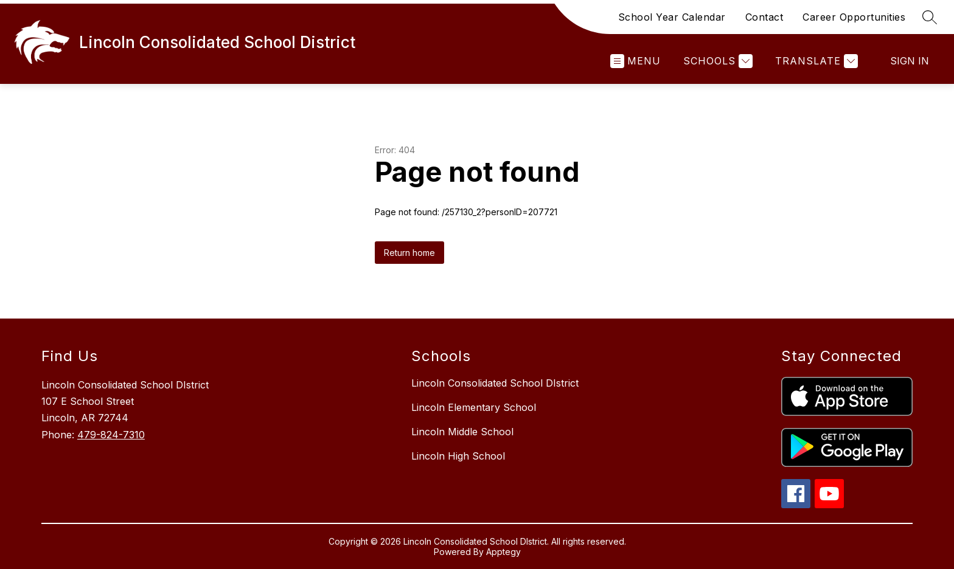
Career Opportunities (854, 17)
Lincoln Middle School (462, 432)
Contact (764, 17)
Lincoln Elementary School (473, 407)
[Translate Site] (815, 61)
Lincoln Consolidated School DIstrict (495, 383)
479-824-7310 (111, 435)
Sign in (909, 61)
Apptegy (503, 552)
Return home (409, 252)
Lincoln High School (458, 456)
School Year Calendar (672, 17)
